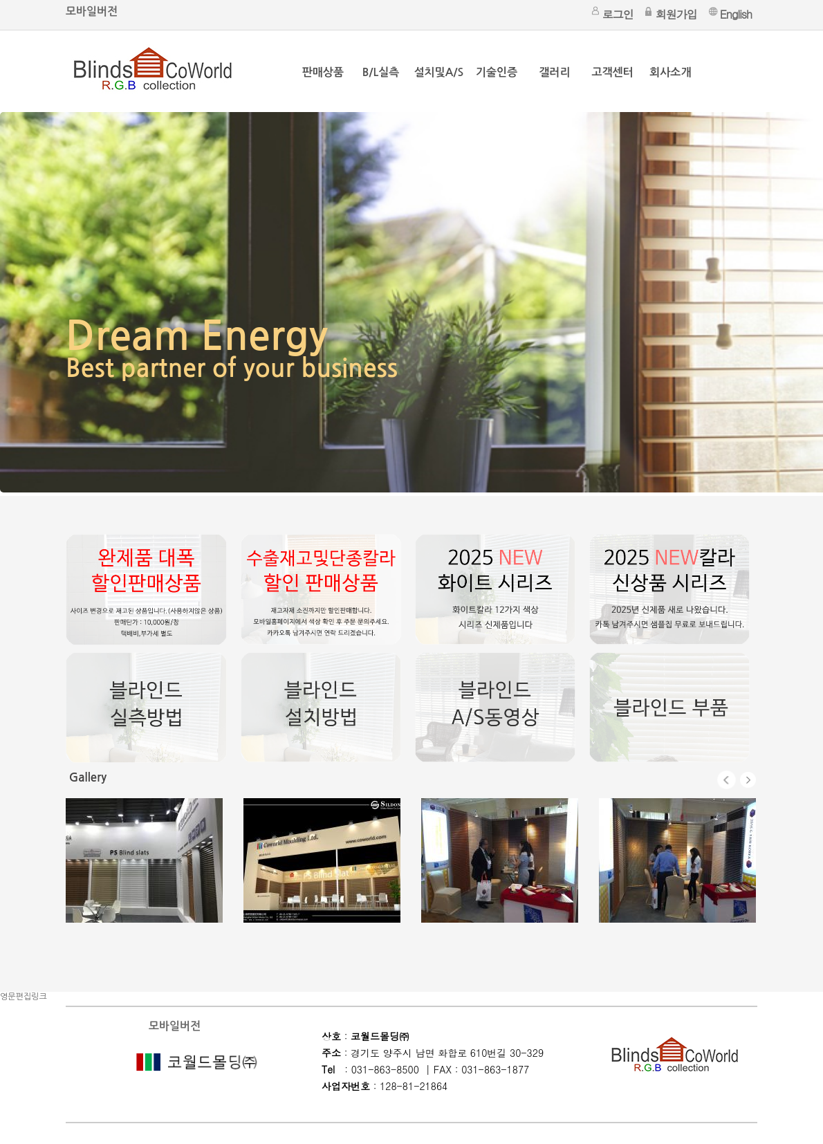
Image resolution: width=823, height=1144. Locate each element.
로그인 (618, 14)
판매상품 (323, 72)
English (736, 14)
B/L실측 (381, 72)
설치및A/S (438, 72)
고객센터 (613, 72)
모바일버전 (92, 11)
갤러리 (554, 72)
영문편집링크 (23, 997)
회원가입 (676, 14)
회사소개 (670, 72)
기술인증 (496, 72)
